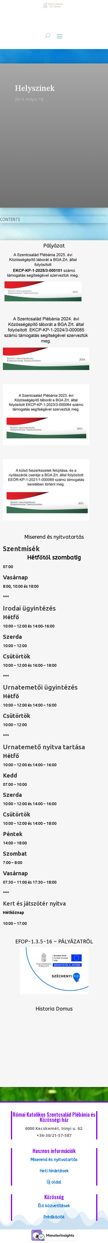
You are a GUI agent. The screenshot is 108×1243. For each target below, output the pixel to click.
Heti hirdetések (54, 1171)
